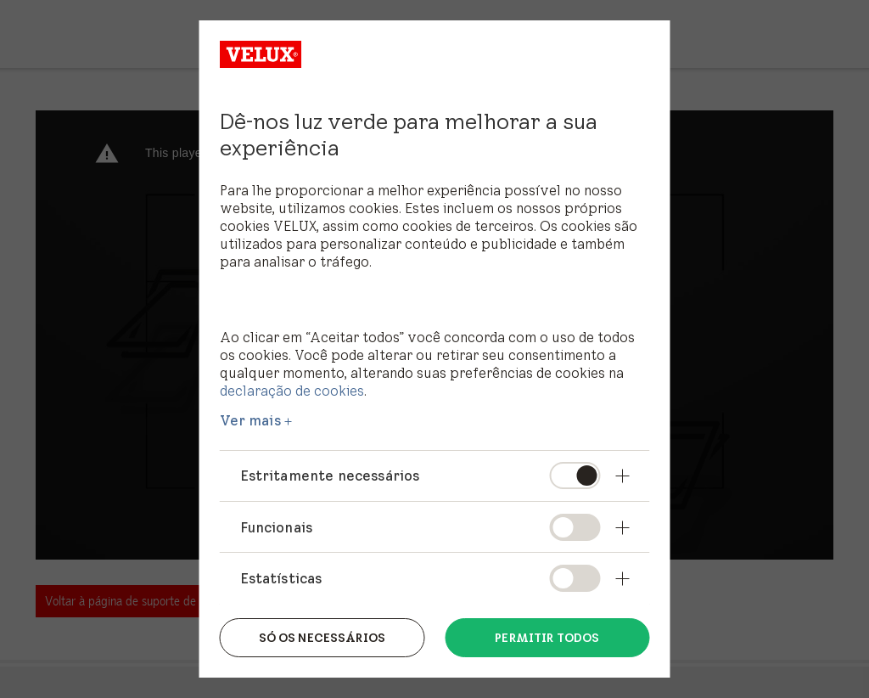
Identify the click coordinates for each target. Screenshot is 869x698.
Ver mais (250, 420)
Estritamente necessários (330, 475)
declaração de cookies (292, 390)
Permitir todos (547, 637)
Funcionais (276, 527)
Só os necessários (322, 637)
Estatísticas (281, 578)
